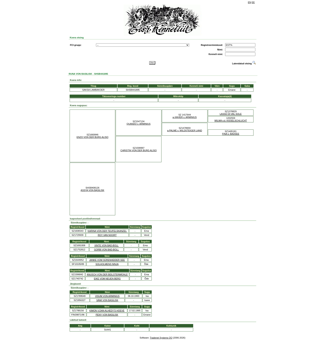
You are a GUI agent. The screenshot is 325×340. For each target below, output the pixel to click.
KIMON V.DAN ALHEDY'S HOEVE (106, 310)
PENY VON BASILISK (107, 314)
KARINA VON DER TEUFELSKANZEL (107, 231)
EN (249, 2)
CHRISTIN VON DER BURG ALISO (138, 150)
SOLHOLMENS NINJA (107, 264)
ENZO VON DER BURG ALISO (92, 137)
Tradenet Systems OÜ (161, 337)
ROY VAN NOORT (107, 235)
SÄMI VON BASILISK (107, 300)
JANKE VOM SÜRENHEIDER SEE (107, 260)
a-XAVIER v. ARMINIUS (184, 117)
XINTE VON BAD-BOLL (106, 245)
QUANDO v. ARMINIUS (138, 124)
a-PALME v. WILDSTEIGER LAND (184, 130)
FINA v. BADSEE (230, 134)
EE (253, 2)
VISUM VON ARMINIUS (107, 296)
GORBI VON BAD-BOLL (106, 249)
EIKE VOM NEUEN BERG (107, 278)
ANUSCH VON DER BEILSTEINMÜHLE (107, 274)
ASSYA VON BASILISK (92, 190)
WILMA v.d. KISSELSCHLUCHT (230, 120)
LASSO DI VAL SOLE (231, 114)
